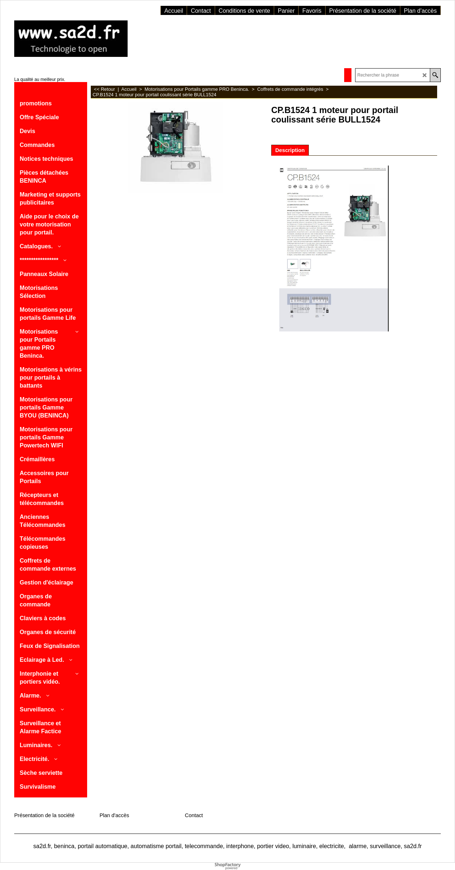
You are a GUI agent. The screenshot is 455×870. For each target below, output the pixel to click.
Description (290, 150)
